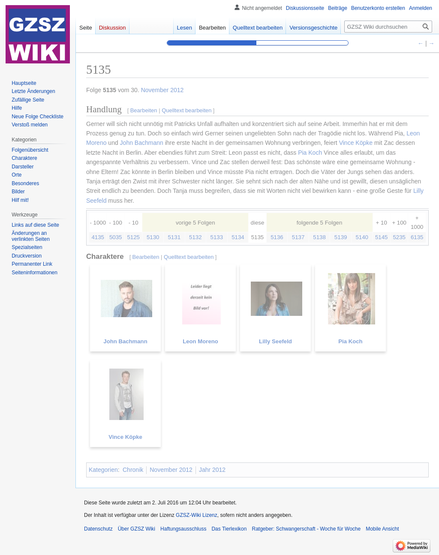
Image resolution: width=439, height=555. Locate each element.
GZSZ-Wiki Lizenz (196, 515)
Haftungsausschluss (183, 529)
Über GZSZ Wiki (136, 529)
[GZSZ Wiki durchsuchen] (388, 27)
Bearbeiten (212, 27)
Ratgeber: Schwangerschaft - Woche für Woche (306, 529)
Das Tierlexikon (229, 529)
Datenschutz (98, 529)
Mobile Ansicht (382, 529)
